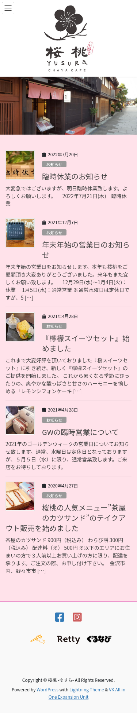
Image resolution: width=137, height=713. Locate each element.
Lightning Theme (86, 689)
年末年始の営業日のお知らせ (86, 249)
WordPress (47, 689)
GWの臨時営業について (80, 432)
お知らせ (54, 164)
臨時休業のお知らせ (75, 176)
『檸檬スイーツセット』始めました (86, 343)
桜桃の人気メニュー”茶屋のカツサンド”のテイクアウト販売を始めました (65, 517)
